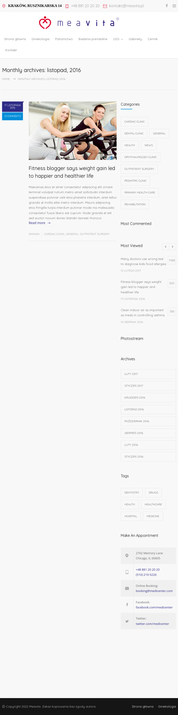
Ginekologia (40, 39)
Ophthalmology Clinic (140, 157)
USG (116, 39)
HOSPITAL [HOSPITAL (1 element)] (130, 516)
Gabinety (135, 39)
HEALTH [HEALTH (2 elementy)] (129, 504)
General (72, 234)
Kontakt (11, 50)
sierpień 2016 (133, 433)
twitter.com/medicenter (152, 624)
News (149, 145)
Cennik (153, 39)
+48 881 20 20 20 (85, 6)
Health (129, 145)
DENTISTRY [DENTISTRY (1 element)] (131, 492)
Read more (37, 223)
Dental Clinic (133, 133)
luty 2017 (131, 374)
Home (6, 79)
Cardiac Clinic (54, 234)
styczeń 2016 (133, 456)
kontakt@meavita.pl (126, 6)
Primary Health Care (139, 192)
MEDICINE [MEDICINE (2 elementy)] (153, 516)
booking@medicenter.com (154, 591)
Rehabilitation (135, 204)
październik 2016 (136, 421)
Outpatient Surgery (95, 234)
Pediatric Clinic (135, 180)
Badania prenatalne (93, 39)
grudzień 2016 (134, 397)
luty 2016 (131, 444)
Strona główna (15, 39)
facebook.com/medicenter (154, 607)
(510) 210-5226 (146, 575)
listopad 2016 (134, 409)
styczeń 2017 (133, 385)
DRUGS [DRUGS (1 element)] (153, 492)
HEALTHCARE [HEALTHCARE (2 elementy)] (153, 504)
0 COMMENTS (13, 118)
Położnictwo (64, 39)
